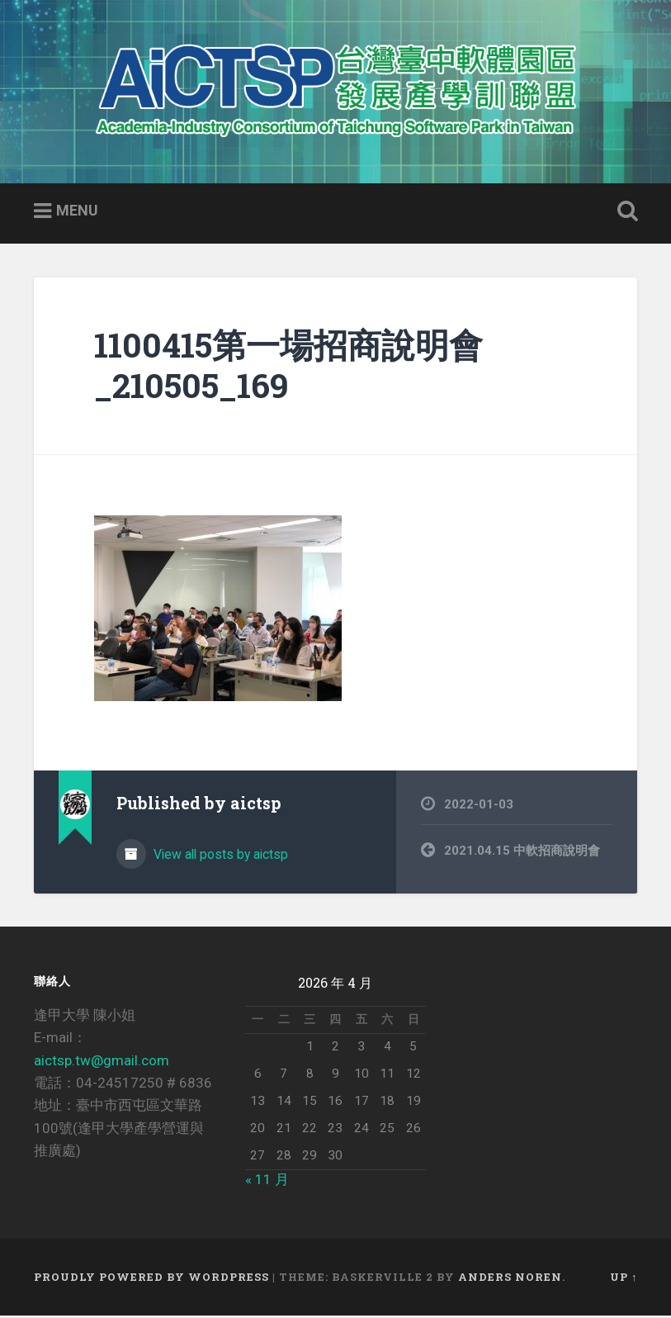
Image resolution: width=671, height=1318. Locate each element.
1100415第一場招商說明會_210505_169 (288, 367)
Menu (77, 212)
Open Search (624, 214)
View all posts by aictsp (219, 856)
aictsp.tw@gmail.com (101, 1062)
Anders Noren (510, 1279)
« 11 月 (267, 1181)
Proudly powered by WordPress (151, 1279)
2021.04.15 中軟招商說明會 (522, 852)
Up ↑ (623, 1279)
